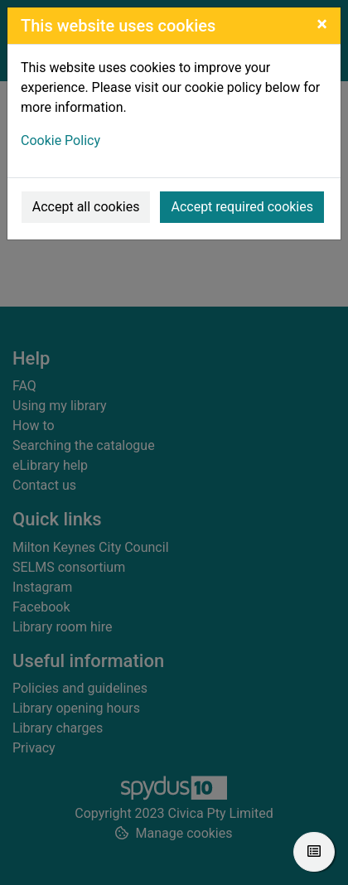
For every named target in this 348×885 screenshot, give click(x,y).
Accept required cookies (242, 207)
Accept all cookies (86, 207)
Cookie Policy (60, 140)
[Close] (322, 24)
